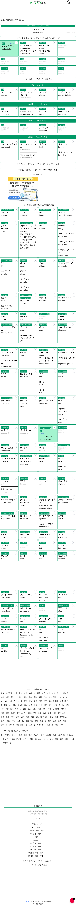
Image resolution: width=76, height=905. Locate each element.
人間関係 (56, 709)
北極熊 (48, 735)
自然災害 (9, 693)
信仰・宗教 (15, 717)
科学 (61, 725)
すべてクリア (38, 818)
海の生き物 (28, 705)
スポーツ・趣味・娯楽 (48, 721)
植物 (56, 717)
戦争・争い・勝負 (50, 697)
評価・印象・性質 (34, 713)
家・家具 (24, 701)
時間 (6, 705)
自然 (48, 693)
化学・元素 (62, 713)
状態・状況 (25, 717)
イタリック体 (48, 739)
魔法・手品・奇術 (25, 735)
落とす (14, 735)
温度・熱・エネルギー (37, 725)
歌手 (55, 735)
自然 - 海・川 (57, 693)
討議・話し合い (36, 739)
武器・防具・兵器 (49, 713)
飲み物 (16, 701)
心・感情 (23, 709)
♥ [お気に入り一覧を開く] (73, 899)
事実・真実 (59, 739)
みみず (25, 739)
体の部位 (63, 717)
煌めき (36, 735)
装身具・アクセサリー (19, 713)
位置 (55, 705)
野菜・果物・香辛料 (51, 701)
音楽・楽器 (38, 697)
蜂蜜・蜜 (61, 735)
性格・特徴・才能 (40, 705)
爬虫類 (20, 705)
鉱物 (50, 705)
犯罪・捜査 (47, 709)
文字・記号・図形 (46, 717)
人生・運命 (18, 693)
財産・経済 (41, 693)
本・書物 (12, 705)
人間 (26, 693)
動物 (30, 697)
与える (7, 735)
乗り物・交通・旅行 (16, 725)
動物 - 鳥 (32, 693)
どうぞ (5, 743)
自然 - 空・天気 (52, 725)
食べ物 (61, 705)
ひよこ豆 (70, 735)
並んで (5, 739)
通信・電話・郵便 (32, 721)
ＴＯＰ (27, 901)
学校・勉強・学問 (12, 709)
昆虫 (7, 717)
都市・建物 (23, 697)
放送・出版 (8, 701)
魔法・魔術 (37, 709)
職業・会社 (35, 717)
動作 (2, 693)
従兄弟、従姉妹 (15, 739)
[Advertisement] (38, 11)
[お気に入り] (16, 42)
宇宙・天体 (16, 721)
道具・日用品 (6, 721)
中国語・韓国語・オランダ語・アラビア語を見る (38, 170)
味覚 (2, 717)
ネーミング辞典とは (39, 865)
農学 (42, 735)
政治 (30, 709)
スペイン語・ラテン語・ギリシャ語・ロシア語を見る (38, 164)
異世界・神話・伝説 (37, 831)
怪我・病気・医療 (35, 701)
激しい (67, 739)
